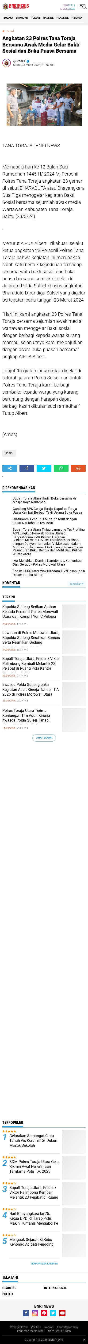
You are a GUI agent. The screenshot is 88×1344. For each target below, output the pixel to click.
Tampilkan (76, 583)
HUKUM (35, 17)
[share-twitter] (44, 468)
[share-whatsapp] (61, 468)
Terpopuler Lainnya (44, 1263)
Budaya (8, 17)
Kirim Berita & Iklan (59, 1331)
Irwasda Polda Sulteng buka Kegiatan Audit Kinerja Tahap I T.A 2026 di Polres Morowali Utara (30, 689)
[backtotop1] (84, 1339)
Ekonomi (22, 17)
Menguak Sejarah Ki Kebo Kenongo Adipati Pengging (31, 1242)
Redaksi (49, 1327)
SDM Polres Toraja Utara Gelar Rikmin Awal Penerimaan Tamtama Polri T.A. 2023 (34, 1166)
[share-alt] (9, 468)
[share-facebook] (26, 468)
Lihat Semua (44, 737)
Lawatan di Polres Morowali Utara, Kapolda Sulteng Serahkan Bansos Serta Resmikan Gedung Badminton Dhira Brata (31, 640)
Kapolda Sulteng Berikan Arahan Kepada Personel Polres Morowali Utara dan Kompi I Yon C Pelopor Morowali (30, 614)
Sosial (10, 31)
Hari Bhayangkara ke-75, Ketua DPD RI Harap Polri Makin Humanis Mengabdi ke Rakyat (33, 1221)
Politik (7, 1294)
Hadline (48, 17)
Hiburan (77, 17)
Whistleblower (19, 1327)
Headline (63, 17)
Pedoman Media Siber (30, 1331)
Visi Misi (36, 1327)
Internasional (55, 1288)
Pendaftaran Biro (67, 1327)
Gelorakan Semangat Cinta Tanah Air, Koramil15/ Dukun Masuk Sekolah (33, 1141)
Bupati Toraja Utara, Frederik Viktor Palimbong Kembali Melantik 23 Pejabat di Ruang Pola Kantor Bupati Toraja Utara (31, 666)
